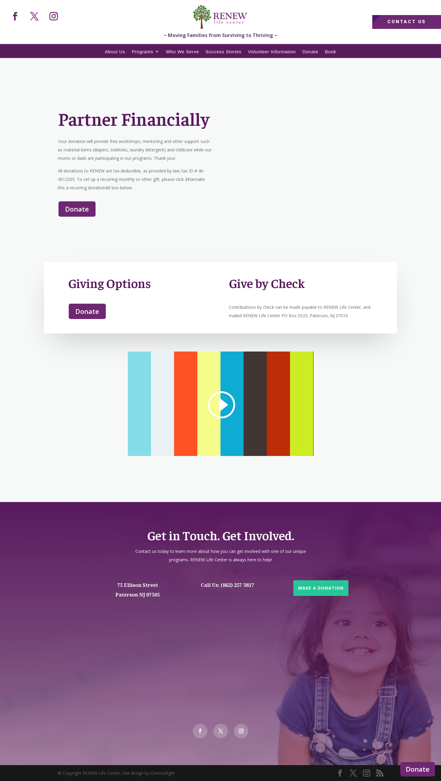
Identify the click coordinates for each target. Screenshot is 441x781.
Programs (142, 51)
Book (330, 51)
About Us (115, 51)
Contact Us (406, 21)
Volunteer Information (272, 51)
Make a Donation (321, 588)
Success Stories (223, 51)
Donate (418, 768)
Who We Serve (182, 51)
